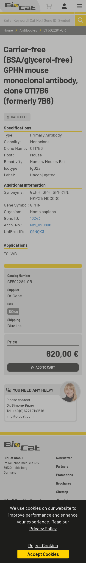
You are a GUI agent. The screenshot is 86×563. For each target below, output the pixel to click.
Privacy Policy (43, 528)
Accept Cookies (43, 554)
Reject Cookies (43, 545)
